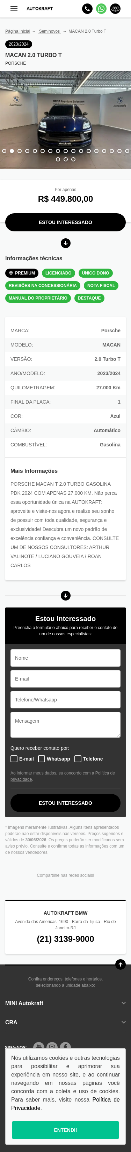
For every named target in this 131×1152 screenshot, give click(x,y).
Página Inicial (17, 31)
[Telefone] (87, 8)
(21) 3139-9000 (65, 939)
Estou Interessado (65, 222)
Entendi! (65, 1130)
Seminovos (49, 31)
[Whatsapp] (101, 8)
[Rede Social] (39, 1047)
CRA (65, 1022)
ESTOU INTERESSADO (65, 803)
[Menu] (14, 8)
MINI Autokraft (65, 1003)
